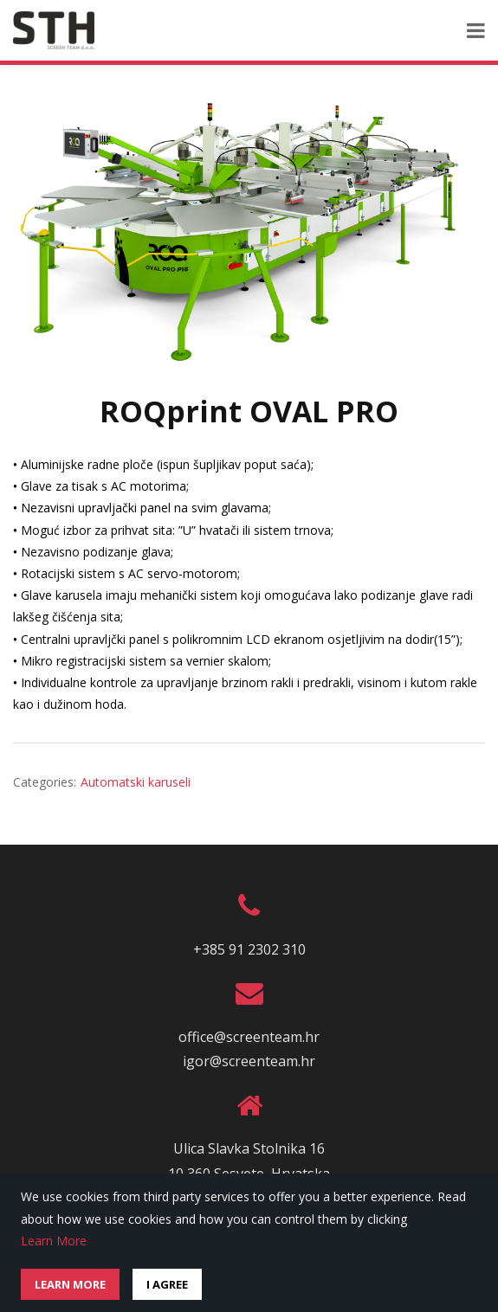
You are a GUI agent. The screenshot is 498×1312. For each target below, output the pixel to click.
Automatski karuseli (136, 782)
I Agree (167, 1284)
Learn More (54, 1240)
